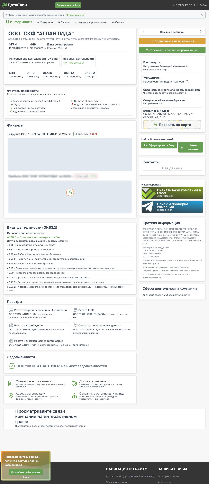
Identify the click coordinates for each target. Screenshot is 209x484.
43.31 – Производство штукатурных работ (31, 244)
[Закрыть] (201, 14)
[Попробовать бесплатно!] (26, 472)
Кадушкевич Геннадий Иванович (165, 66)
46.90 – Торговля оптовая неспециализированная (36, 272)
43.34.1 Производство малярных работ (31, 62)
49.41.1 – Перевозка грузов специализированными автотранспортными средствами (56, 282)
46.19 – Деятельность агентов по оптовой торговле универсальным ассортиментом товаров (60, 268)
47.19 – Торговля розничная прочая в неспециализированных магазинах (49, 277)
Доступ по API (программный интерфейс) (130, 476)
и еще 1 (11, 290)
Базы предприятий (168, 476)
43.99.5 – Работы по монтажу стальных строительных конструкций (46, 258)
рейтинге (178, 32)
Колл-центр (164, 482)
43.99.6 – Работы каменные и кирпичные (30, 263)
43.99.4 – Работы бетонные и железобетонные (34, 254)
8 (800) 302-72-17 (185, 5)
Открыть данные (75, 15)
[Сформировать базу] (68, 5)
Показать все (76, 62)
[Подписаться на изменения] (172, 41)
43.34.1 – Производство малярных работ (33, 237)
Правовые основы (116, 482)
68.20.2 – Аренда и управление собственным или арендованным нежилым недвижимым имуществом (66, 286)
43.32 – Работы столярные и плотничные (30, 249)
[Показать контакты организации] (172, 50)
